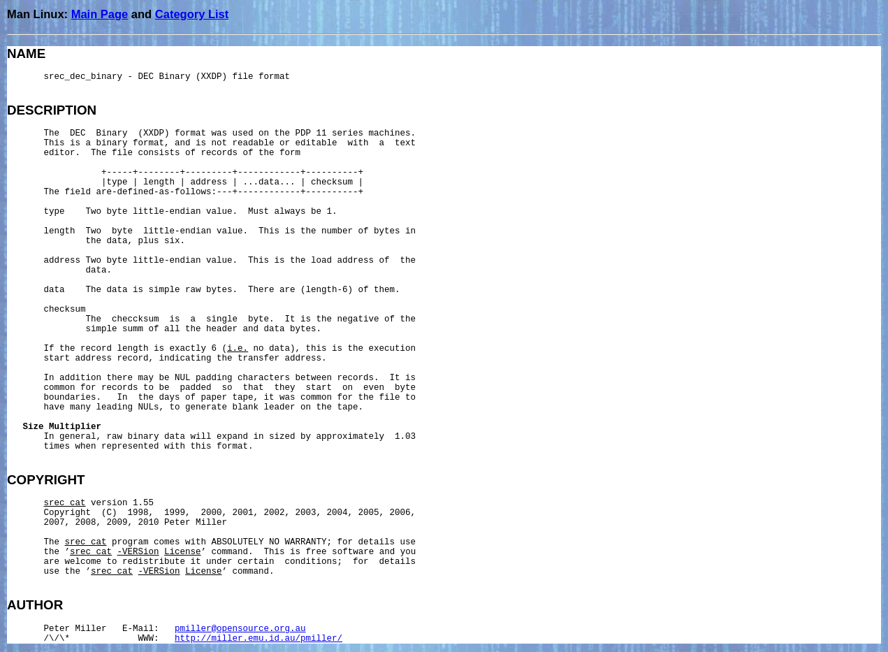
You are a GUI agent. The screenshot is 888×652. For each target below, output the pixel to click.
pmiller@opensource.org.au (240, 629)
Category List (191, 14)
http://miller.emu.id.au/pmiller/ (258, 639)
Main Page (100, 14)
